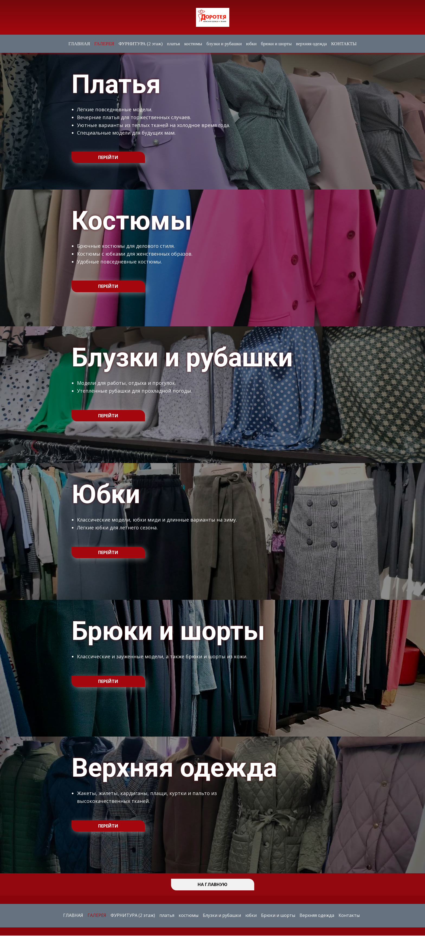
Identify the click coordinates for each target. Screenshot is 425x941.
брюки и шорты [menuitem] (276, 43)
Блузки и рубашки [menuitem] (222, 915)
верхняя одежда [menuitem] (311, 43)
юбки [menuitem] (251, 43)
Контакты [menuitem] (349, 915)
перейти (108, 157)
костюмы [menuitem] (193, 43)
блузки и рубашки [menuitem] (224, 43)
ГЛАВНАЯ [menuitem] (79, 43)
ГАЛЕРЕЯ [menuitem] (104, 43)
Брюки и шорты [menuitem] (278, 915)
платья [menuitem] (173, 43)
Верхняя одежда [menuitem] (317, 915)
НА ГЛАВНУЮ (212, 884)
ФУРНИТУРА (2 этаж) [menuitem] (140, 43)
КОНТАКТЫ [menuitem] (344, 43)
